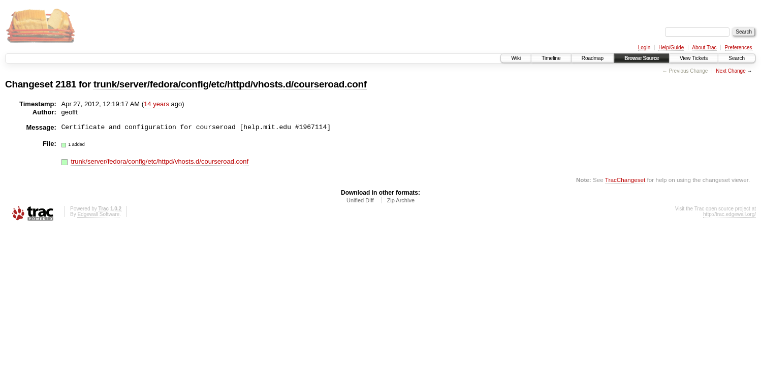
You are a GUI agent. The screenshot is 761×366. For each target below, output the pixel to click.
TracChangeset (625, 179)
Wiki (516, 58)
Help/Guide (671, 47)
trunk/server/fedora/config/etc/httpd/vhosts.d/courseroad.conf (230, 84)
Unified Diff (360, 200)
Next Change (730, 71)
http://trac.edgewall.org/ (729, 214)
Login (644, 47)
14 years (156, 104)
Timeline (551, 58)
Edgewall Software (98, 214)
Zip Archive (401, 200)
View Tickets (694, 58)
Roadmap (593, 58)
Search (736, 58)
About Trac (704, 47)
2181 (65, 84)
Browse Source (641, 58)
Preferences (738, 47)
